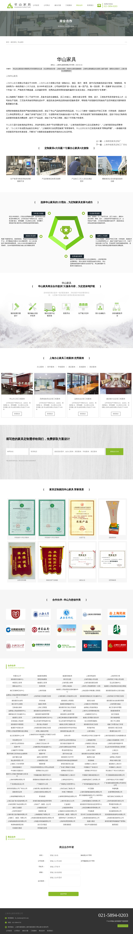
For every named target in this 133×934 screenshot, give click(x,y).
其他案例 (82, 367)
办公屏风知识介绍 (49, 69)
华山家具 (20, 42)
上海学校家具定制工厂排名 (115, 145)
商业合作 (79, 5)
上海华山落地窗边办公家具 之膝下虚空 (95, 69)
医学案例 (50, 367)
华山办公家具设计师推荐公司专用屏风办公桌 (27, 69)
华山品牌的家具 (83, 128)
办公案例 (40, 367)
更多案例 (92, 367)
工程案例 (68, 5)
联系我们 (90, 5)
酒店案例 (71, 367)
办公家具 (27, 86)
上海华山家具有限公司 (63, 65)
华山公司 (79, 111)
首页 (7, 42)
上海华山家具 (12, 76)
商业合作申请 (122, 926)
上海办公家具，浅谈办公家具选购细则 (69, 69)
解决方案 (58, 5)
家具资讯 (14, 42)
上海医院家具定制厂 (112, 141)
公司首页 (36, 5)
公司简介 (47, 5)
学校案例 (61, 367)
